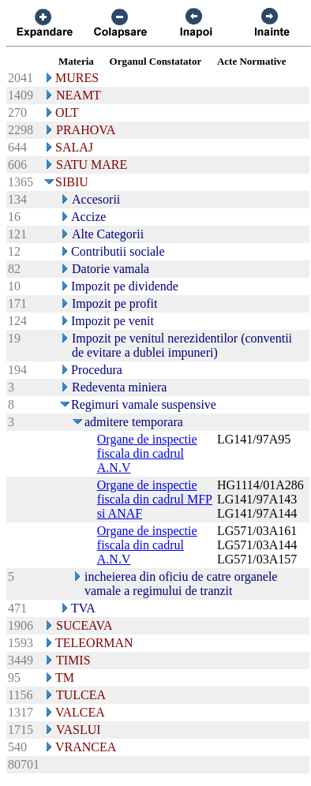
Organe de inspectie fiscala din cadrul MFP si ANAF (154, 499)
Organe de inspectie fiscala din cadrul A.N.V (147, 453)
